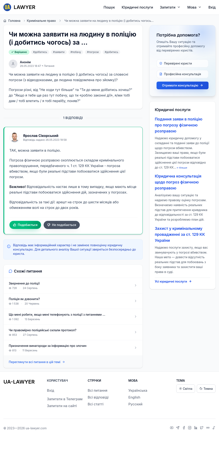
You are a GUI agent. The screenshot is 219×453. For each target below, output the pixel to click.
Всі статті (96, 404)
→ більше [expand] (181, 167)
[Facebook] (184, 428)
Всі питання (97, 390)
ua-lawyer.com (36, 428)
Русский (135, 404)
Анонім (25, 62)
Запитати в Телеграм (64, 399)
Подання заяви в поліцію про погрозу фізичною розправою (178, 125)
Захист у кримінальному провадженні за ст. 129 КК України (180, 234)
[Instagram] (190, 428)
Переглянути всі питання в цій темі (37, 362)
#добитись (111, 52)
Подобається (25, 225)
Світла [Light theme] (185, 388)
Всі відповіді (98, 397)
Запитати (170, 7)
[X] (202, 428)
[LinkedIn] (196, 428)
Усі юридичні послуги (173, 281)
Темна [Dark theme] (206, 388)
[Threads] (208, 428)
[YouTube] (172, 428)
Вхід (212, 7)
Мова (194, 7)
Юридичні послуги (137, 7)
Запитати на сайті (62, 406)
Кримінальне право (39, 21)
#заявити (59, 52)
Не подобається (61, 225)
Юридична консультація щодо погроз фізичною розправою (178, 182)
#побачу (76, 52)
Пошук (109, 7)
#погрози (93, 52)
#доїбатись (40, 52)
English (134, 397)
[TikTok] (214, 428)
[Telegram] (178, 428)
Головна (11, 21)
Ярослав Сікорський (40, 135)
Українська (137, 390)
